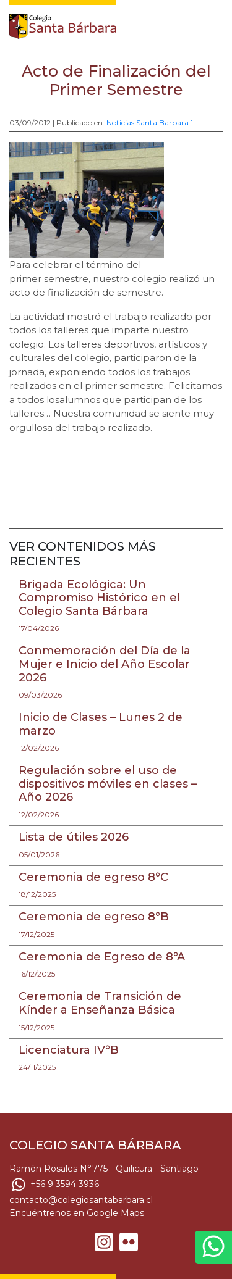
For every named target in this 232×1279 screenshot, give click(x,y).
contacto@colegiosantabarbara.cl (81, 1200)
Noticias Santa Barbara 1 (149, 122)
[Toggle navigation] (215, 23)
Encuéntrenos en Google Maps (76, 1213)
